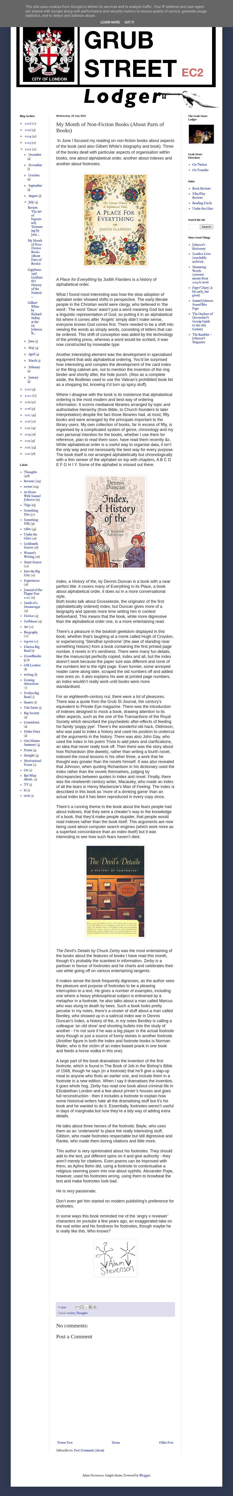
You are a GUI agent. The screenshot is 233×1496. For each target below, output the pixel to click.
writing (28, 675)
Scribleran (30, 621)
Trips (27, 505)
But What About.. (30, 778)
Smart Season (32, 562)
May (31, 348)
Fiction (29, 616)
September (35, 186)
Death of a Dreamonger (32, 605)
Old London (32, 665)
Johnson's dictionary (199, 247)
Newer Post (65, 1443)
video (27, 529)
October (34, 175)
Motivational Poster (32, 763)
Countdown (31, 722)
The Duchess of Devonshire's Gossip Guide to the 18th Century (202, 321)
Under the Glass (30, 536)
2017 (28, 415)
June (31, 341)
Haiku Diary (32, 732)
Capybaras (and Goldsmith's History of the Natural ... (35, 283)
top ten (28, 641)
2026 (28, 124)
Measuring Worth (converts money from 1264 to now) (200, 274)
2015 (28, 428)
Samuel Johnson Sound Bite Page (202, 305)
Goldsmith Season (31, 546)
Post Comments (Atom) (89, 1450)
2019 (28, 402)
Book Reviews (201, 189)
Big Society (31, 713)
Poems (28, 750)
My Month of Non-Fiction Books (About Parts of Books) (35, 252)
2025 (28, 130)
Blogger (144, 1475)
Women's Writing (30, 555)
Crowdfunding (32, 658)
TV (26, 785)
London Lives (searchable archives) (201, 258)
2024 (28, 136)
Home (116, 1443)
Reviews (29, 481)
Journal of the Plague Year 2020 (33, 594)
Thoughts (82, 1313)
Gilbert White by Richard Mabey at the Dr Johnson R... (35, 318)
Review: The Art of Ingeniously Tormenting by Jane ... (35, 221)
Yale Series (31, 708)
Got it (129, 22)
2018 (28, 409)
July (31, 202)
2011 (28, 454)
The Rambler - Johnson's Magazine (202, 339)
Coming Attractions (31, 682)
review (71, 1313)
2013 (28, 441)
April (32, 354)
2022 (28, 149)
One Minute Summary (32, 743)
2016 (28, 421)
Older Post (166, 1443)
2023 (28, 143)
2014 (28, 434)
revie (27, 796)
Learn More (110, 22)
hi (25, 790)
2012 (28, 447)
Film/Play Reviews (198, 196)
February (34, 367)
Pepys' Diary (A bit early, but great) (202, 292)
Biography (31, 632)
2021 (28, 389)
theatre (28, 702)
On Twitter (199, 165)
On (26, 770)
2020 (28, 396)
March (33, 361)
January (33, 377)
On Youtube (200, 170)
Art (26, 627)
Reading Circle (202, 203)
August (33, 196)
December (34, 155)
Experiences (32, 581)
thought (29, 755)
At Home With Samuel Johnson (32, 496)
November (35, 165)
